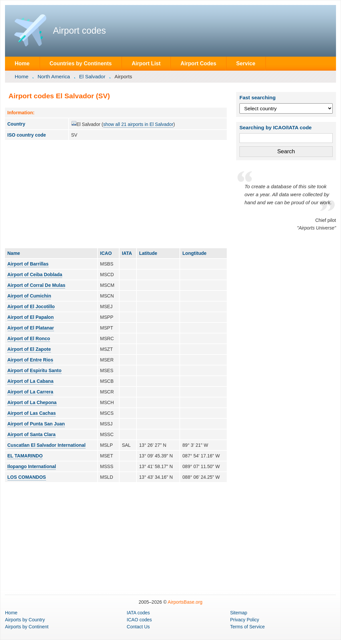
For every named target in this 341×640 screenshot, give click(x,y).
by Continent (27, 626)
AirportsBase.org (185, 602)
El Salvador (92, 76)
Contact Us (138, 626)
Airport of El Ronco (28, 338)
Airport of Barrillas (28, 264)
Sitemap (238, 612)
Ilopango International (31, 466)
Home (22, 63)
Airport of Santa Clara (31, 434)
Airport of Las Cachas (31, 413)
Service (245, 63)
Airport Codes (198, 63)
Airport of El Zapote (29, 349)
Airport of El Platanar (30, 327)
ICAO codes (139, 619)
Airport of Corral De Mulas (36, 285)
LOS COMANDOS (26, 477)
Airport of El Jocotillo (31, 306)
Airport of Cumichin (29, 296)
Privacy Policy (244, 619)
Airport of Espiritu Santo (34, 370)
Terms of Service (247, 626)
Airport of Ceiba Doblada (34, 274)
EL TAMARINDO (25, 455)
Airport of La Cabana (30, 381)
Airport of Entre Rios (30, 359)
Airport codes (79, 31)
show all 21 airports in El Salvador (138, 124)
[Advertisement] (116, 194)
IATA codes (138, 612)
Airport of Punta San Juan (36, 423)
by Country (25, 619)
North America (54, 76)
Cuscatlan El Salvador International (46, 445)
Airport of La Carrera (30, 391)
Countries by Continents (81, 63)
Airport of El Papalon (30, 317)
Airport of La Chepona (32, 402)
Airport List (146, 63)
